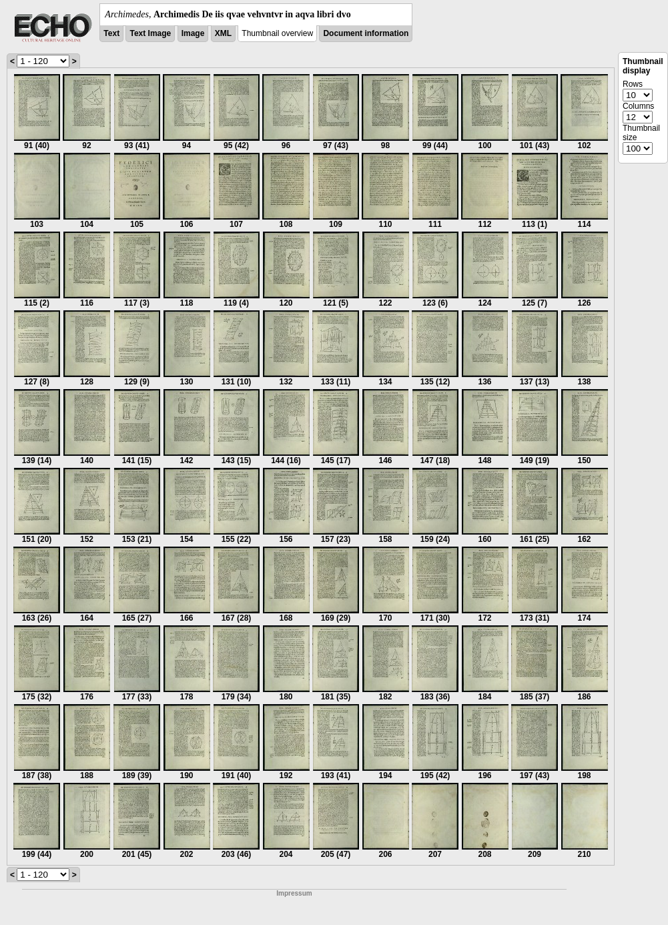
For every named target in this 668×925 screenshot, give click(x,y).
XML (223, 33)
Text (111, 33)
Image (193, 33)
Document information (365, 33)
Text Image (150, 33)
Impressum (294, 893)
